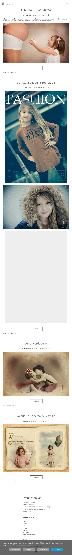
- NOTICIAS (25, 532)
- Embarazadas (26, 537)
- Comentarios (41, 15)
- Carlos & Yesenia (27, 505)
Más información (15, 549)
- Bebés (24, 526)
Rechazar (43, 550)
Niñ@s (35, 15)
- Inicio (23, 521)
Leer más (36, 68)
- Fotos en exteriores (28, 535)
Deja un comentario (10, 72)
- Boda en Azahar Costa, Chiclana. (33, 509)
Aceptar (57, 550)
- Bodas (24, 528)
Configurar (29, 549)
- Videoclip (25, 530)
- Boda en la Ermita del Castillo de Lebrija (36, 507)
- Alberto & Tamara (28, 502)
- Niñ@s (24, 539)
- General (24, 524)
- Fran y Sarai (26, 511)
